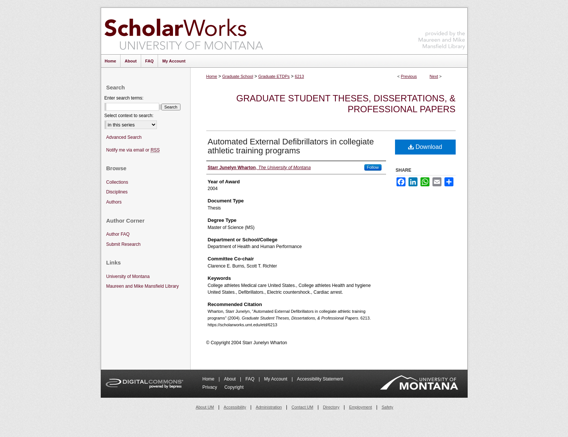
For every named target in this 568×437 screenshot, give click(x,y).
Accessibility (235, 407)
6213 (299, 76)
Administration (269, 407)
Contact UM (302, 407)
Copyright (233, 387)
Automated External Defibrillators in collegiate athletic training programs (291, 146)
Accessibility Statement (320, 379)
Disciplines (117, 192)
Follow (373, 167)
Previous (409, 76)
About (230, 379)
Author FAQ (118, 234)
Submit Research (123, 244)
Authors (114, 202)
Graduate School (237, 76)
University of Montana (128, 276)
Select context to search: (129, 115)
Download (425, 147)
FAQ (250, 379)
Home (211, 76)
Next (433, 76)
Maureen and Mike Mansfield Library (441, 30)
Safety (387, 407)
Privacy (211, 387)
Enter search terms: (124, 98)
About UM (205, 407)
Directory (331, 407)
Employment (360, 407)
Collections (117, 182)
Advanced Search (124, 137)
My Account (276, 379)
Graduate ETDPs (274, 76)
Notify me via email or (133, 150)
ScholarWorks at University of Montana (183, 31)
